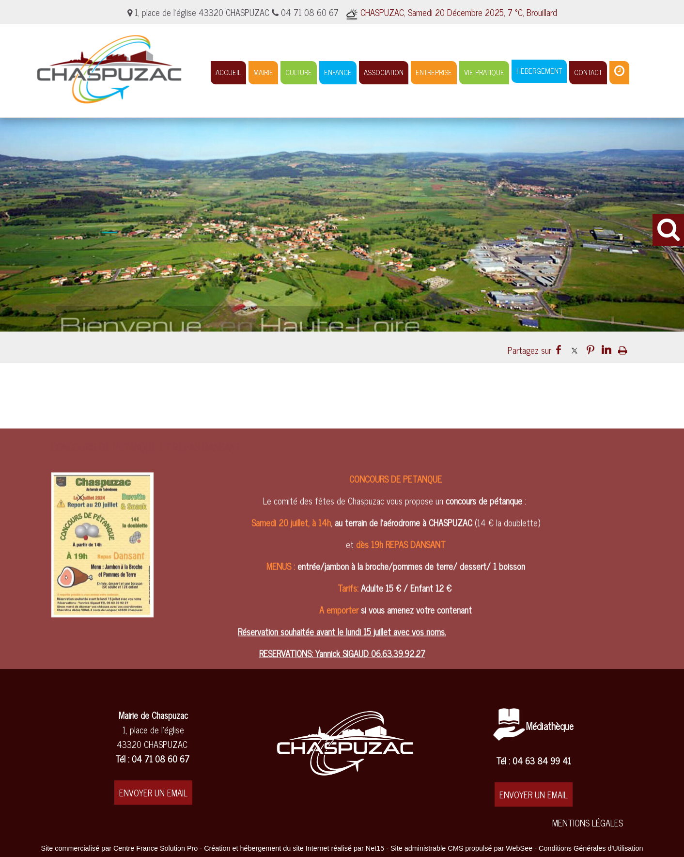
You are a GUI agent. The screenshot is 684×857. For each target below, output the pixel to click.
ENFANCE (338, 72)
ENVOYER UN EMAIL (153, 792)
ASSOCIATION (384, 72)
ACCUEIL (228, 72)
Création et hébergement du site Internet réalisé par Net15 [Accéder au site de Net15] (294, 848)
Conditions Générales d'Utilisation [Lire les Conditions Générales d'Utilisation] (591, 848)
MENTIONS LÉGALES (587, 822)
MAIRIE (263, 72)
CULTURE (298, 72)
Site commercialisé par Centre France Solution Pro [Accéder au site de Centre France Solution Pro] (119, 848)
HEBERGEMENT (539, 70)
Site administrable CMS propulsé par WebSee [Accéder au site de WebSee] (461, 848)
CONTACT (588, 72)
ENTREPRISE (434, 72)
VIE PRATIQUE (484, 72)
